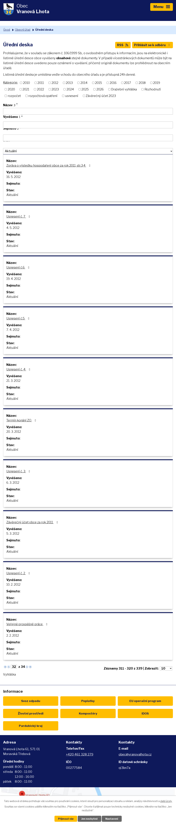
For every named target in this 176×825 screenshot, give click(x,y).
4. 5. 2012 (12, 228)
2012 (55, 83)
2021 (26, 89)
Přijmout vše (66, 818)
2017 (127, 83)
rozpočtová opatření (42, 96)
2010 (26, 83)
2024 (70, 89)
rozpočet (14, 96)
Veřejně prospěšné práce (27, 624)
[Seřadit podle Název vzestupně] (17, 103)
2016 (113, 83)
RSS (123, 45)
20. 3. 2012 (13, 431)
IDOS (145, 713)
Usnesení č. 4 (19, 369)
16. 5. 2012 (13, 177)
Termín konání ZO (21, 420)
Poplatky (88, 701)
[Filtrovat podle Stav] (88, 151)
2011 (40, 83)
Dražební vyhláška (124, 89)
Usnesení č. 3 (18, 471)
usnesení (71, 96)
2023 (55, 89)
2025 (85, 89)
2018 (142, 83)
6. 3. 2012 (12, 482)
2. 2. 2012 (12, 635)
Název (9, 105)
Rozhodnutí (153, 89)
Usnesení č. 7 (18, 216)
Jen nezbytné (89, 818)
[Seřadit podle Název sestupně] (17, 105)
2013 (69, 83)
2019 (156, 83)
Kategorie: (10, 82)
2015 (98, 83)
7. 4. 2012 (12, 330)
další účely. (166, 801)
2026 (100, 89)
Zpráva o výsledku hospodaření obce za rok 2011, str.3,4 (49, 165)
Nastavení (111, 818)
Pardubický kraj (30, 726)
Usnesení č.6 (18, 267)
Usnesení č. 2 (18, 573)
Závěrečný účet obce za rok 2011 (32, 522)
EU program (145, 701)
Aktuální (12, 195)
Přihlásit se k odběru (152, 45)
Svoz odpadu (30, 701)
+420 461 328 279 (79, 754)
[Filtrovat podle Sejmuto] (88, 138)
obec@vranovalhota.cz (135, 754)
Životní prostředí (30, 713)
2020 (11, 89)
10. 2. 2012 (13, 584)
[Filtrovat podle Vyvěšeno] (88, 124)
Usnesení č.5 (18, 318)
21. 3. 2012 (13, 380)
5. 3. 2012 (12, 533)
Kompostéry (88, 713)
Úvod (6, 29)
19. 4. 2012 (13, 279)
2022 (40, 89)
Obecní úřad (22, 29)
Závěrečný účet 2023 (101, 96)
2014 (83, 83)
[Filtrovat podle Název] (88, 111)
